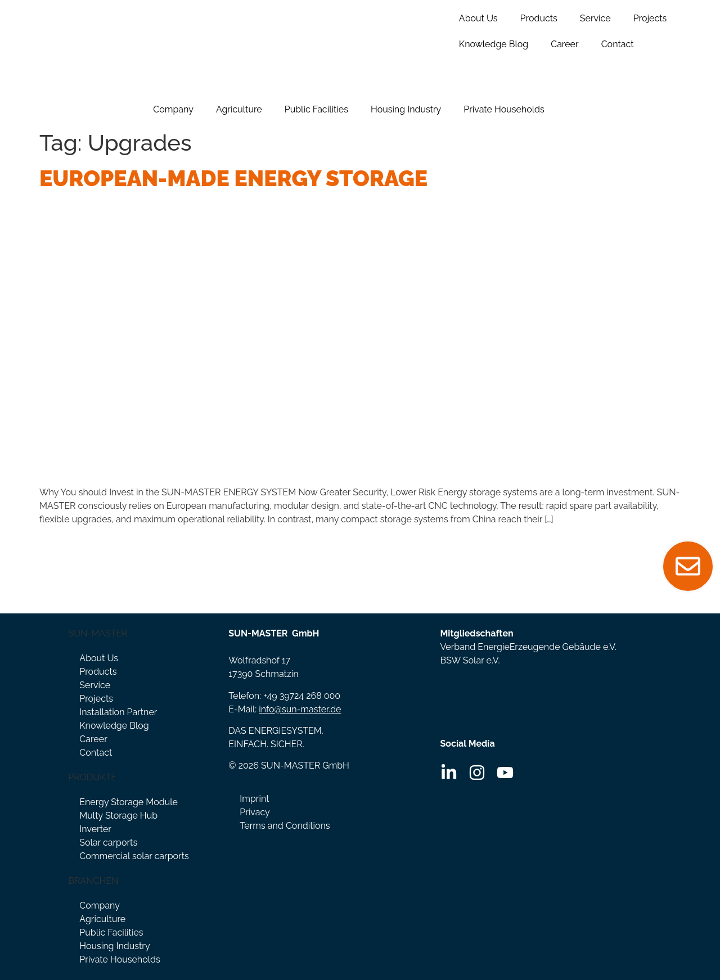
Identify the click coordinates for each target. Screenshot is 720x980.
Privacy (254, 812)
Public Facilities (316, 109)
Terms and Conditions (285, 825)
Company (173, 109)
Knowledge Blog (493, 44)
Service (595, 18)
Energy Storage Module (128, 802)
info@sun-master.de (300, 709)
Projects (650, 18)
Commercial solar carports (133, 856)
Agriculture (239, 109)
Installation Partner (118, 712)
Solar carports (108, 842)
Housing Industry (406, 109)
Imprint (254, 798)
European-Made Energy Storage (233, 178)
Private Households (504, 109)
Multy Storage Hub (118, 815)
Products (538, 18)
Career (564, 44)
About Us (478, 18)
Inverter (95, 829)
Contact (617, 44)
